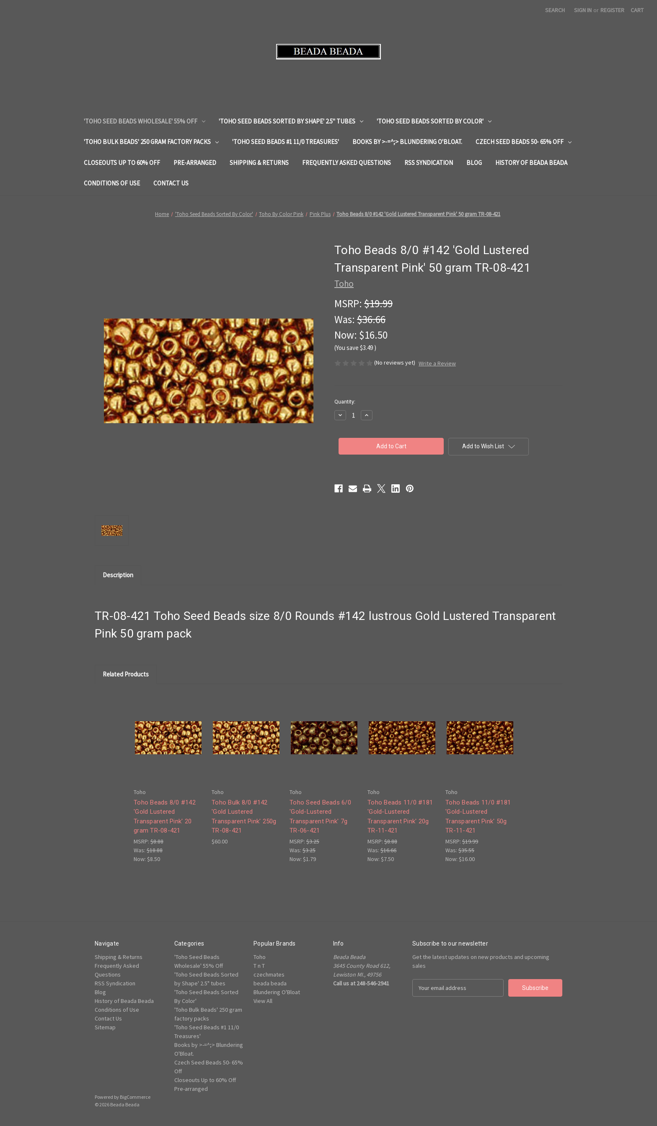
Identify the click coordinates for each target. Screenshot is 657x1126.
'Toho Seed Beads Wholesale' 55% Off (144, 121)
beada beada (270, 983)
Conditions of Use (112, 183)
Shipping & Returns (259, 163)
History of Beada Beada (531, 163)
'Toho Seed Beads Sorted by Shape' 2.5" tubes (291, 121)
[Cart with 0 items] (637, 10)
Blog (474, 163)
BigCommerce (135, 1097)
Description (118, 575)
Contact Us (171, 183)
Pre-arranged (194, 163)
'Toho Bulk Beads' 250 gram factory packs (151, 142)
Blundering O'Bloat (276, 992)
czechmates (269, 974)
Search (555, 10)
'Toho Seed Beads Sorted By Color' (434, 121)
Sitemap (105, 1027)
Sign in (583, 10)
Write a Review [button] (437, 363)
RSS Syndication (428, 163)
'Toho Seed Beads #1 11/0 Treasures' (285, 142)
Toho (259, 957)
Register (612, 10)
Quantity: (344, 401)
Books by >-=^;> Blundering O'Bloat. (407, 142)
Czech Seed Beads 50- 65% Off (524, 142)
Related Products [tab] (126, 674)
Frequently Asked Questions (346, 163)
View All (262, 1001)
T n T (259, 965)
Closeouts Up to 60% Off (122, 163)
